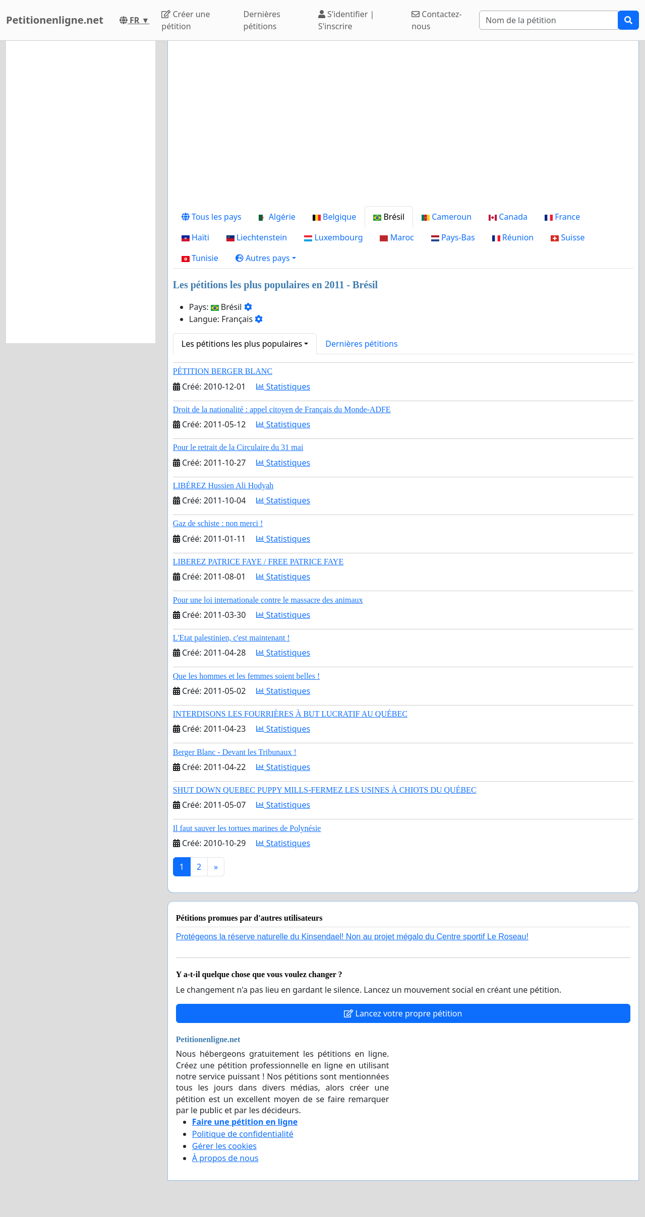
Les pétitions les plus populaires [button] (242, 343)
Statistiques (283, 386)
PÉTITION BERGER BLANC (222, 371)
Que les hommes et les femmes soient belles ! (246, 676)
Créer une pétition (185, 20)
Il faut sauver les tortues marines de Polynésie (247, 828)
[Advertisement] (403, 127)
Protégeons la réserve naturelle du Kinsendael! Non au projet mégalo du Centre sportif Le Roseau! (352, 936)
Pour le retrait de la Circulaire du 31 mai (238, 447)
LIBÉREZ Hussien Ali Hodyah (223, 485)
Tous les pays (212, 216)
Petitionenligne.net (54, 20)
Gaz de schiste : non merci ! (218, 523)
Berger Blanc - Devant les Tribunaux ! (235, 752)
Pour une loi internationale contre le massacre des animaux (268, 600)
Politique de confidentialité (243, 1133)
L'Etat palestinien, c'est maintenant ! (231, 637)
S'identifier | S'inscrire (346, 20)
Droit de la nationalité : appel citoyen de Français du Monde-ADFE (282, 409)
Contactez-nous (437, 20)
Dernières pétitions (262, 20)
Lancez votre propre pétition (403, 1013)
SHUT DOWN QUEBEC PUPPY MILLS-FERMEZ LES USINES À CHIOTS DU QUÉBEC (325, 790)
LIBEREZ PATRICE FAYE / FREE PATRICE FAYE (258, 561)
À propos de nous (225, 1158)
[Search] (548, 20)
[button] (266, 258)
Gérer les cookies (224, 1145)
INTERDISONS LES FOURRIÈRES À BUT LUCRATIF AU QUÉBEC (290, 714)
